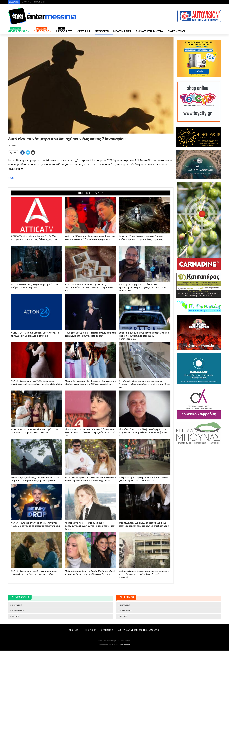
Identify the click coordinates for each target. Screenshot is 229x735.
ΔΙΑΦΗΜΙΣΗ (27, 2)
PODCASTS (64, 30)
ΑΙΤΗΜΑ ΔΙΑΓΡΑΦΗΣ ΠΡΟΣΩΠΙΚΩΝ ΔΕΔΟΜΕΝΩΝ (139, 630)
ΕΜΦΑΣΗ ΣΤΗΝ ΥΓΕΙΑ (149, 31)
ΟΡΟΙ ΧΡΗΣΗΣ (107, 630)
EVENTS (15, 616)
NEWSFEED (102, 31)
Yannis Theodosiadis (123, 645)
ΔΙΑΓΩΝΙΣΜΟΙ (176, 31)
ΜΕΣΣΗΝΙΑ (84, 31)
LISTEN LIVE (17, 605)
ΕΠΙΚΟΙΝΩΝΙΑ (39, 2)
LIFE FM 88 (41, 30)
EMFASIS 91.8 (17, 30)
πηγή (11, 177)
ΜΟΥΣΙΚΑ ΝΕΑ (122, 31)
